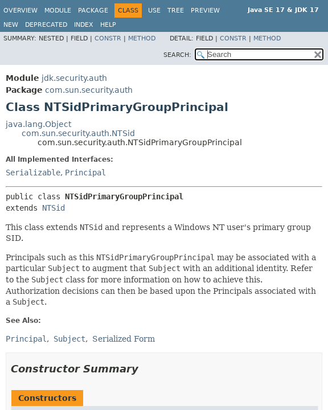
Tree (175, 10)
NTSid (53, 207)
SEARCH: (177, 55)
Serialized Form (123, 338)
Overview (20, 10)
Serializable (33, 172)
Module (57, 10)
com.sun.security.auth (89, 90)
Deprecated (46, 24)
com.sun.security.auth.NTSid (78, 133)
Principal (85, 172)
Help (108, 24)
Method (141, 38)
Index (83, 24)
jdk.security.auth (74, 78)
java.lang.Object (38, 124)
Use (154, 10)
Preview (205, 10)
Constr (108, 38)
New (10, 24)
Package (93, 10)
